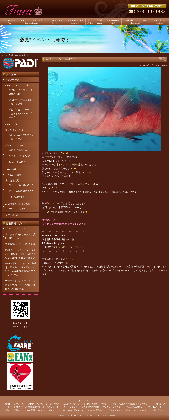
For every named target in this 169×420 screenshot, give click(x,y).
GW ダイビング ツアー (20, 156)
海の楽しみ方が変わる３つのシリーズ (41, 407)
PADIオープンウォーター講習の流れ (44, 404)
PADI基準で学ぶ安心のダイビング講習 (80, 404)
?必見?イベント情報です (60, 59)
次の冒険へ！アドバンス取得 (20, 244)
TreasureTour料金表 (18, 162)
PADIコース (11, 124)
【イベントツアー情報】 (68, 164)
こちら (46, 211)
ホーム (4, 55)
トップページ (12, 79)
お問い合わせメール (61, 247)
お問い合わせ (12, 215)
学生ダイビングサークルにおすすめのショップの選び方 (21, 113)
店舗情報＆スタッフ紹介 (17, 203)
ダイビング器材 (13, 174)
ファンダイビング (14, 130)
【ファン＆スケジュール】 (82, 184)
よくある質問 (12, 180)
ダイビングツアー (14, 145)
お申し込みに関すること (21, 191)
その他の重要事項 (18, 196)
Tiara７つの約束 (17, 208)
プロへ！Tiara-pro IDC (16, 228)
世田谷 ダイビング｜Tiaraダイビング (86, 415)
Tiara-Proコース (13, 169)
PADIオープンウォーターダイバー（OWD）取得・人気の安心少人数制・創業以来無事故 (20, 254)
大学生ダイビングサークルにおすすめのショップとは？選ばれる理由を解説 (20, 285)
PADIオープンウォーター (18, 85)
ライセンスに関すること (21, 185)
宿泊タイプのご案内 (19, 150)
